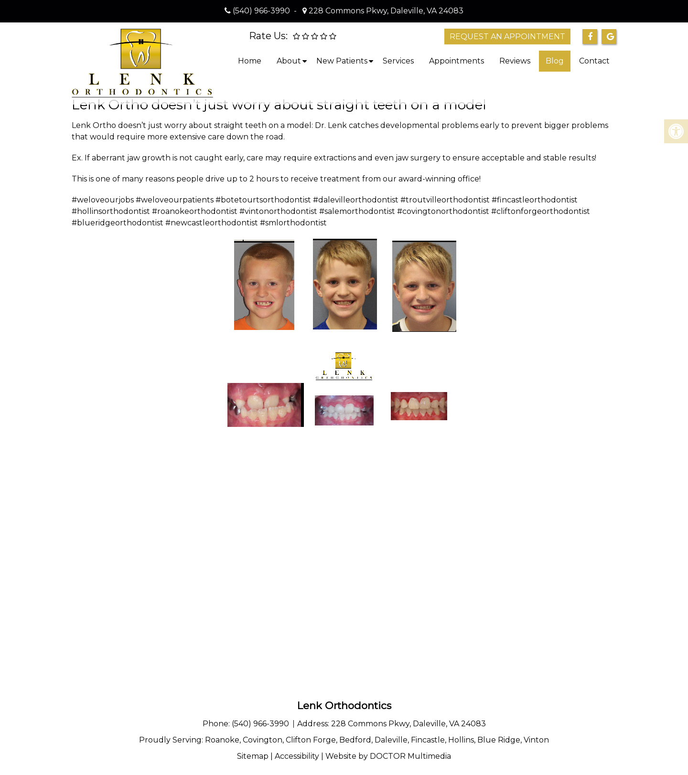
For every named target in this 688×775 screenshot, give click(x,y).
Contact (594, 60)
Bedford (355, 739)
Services (398, 60)
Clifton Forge (311, 739)
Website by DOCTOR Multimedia (388, 756)
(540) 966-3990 (261, 10)
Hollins (461, 739)
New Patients (341, 60)
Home (249, 60)
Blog (555, 60)
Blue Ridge (498, 739)
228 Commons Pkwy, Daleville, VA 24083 (385, 10)
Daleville (391, 739)
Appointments (456, 60)
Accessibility (297, 756)
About (289, 60)
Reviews (514, 60)
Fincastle (428, 739)
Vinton (536, 739)
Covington (262, 739)
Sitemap (253, 756)
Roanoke (222, 739)
